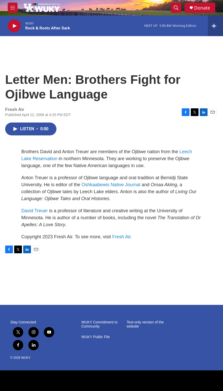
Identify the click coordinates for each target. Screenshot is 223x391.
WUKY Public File (95, 337)
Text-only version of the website (145, 324)
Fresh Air (121, 236)
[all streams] (215, 25)
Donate (202, 8)
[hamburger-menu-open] (13, 8)
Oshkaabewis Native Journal (110, 184)
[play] (14, 26)
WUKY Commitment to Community (99, 324)
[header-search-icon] (176, 8)
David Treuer (34, 210)
